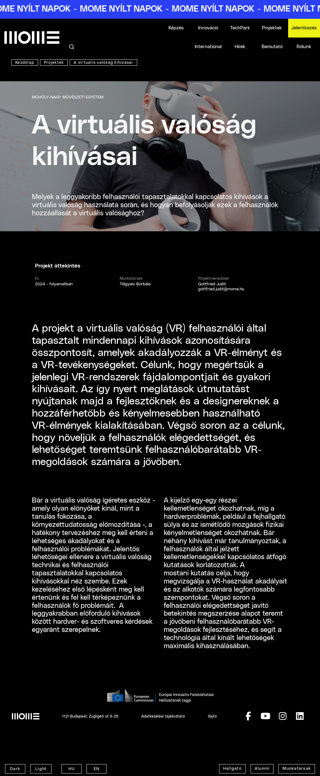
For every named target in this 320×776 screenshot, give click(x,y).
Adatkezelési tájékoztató (163, 716)
